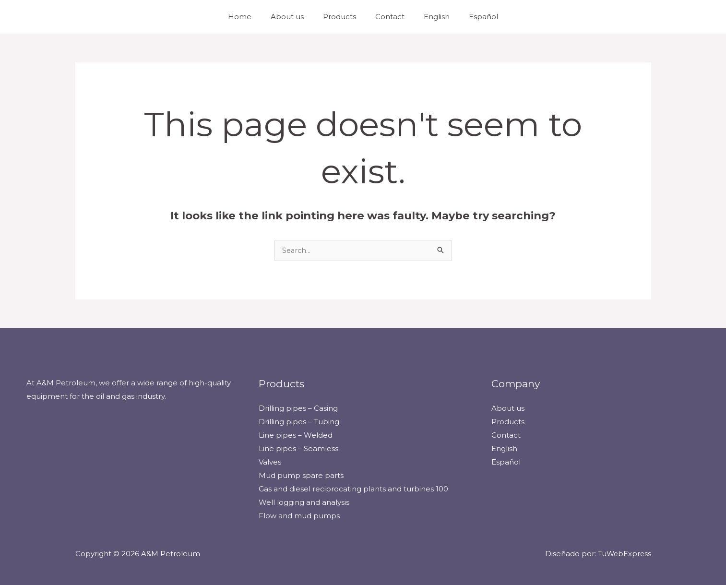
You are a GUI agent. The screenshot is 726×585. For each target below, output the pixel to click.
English (429, 16)
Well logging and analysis (304, 502)
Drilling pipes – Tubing (299, 422)
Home (251, 16)
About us (294, 16)
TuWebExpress (623, 553)
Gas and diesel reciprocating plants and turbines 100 (353, 488)
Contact (387, 16)
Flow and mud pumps (299, 515)
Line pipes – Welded (296, 435)
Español (471, 16)
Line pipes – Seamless (298, 449)
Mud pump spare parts (301, 475)
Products (341, 16)
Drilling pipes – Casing (298, 408)
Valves (270, 461)
